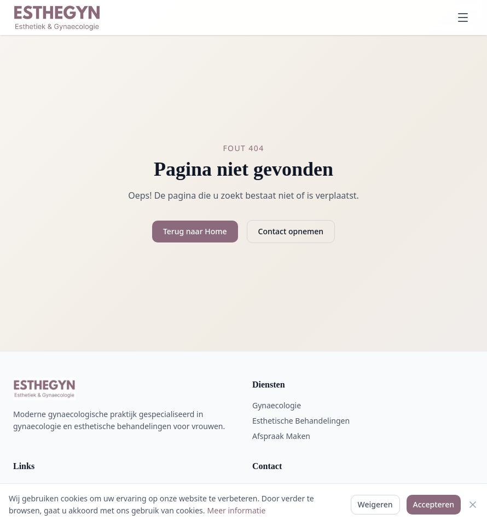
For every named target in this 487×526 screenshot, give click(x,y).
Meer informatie (236, 510)
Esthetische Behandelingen (301, 420)
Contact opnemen (291, 231)
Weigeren (375, 504)
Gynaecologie (276, 405)
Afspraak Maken (281, 436)
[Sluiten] (472, 504)
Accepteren (434, 504)
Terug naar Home (195, 231)
